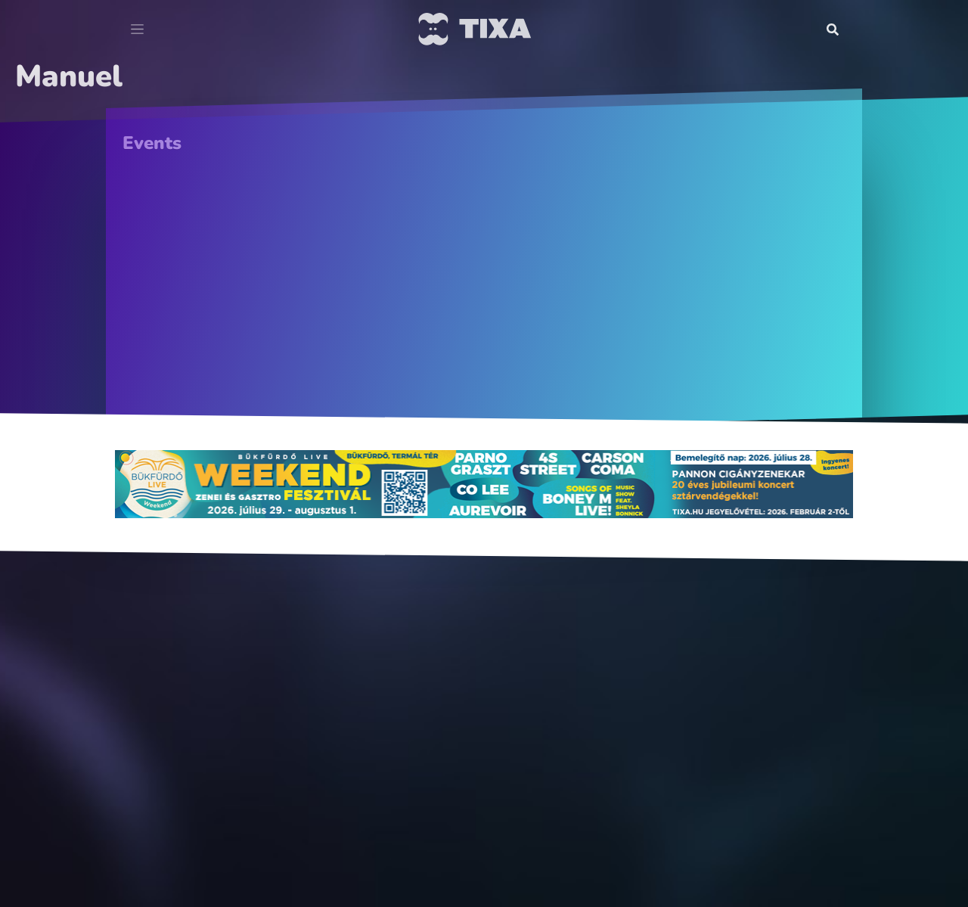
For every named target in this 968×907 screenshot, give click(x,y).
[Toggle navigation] (137, 29)
